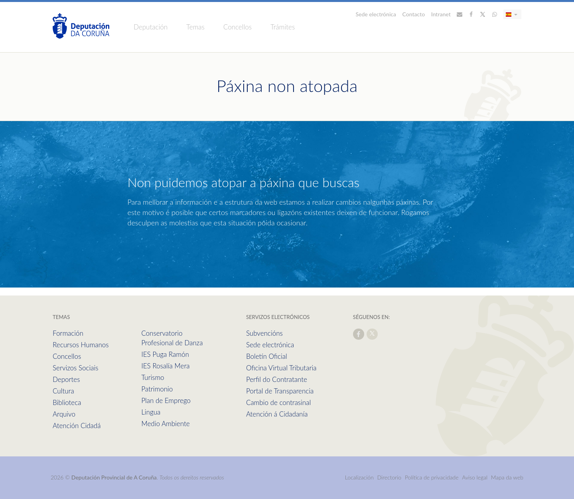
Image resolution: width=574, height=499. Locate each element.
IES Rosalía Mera (165, 366)
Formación (68, 333)
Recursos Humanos (80, 344)
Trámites (282, 27)
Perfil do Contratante (276, 379)
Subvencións (264, 333)
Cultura (63, 391)
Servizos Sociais (75, 368)
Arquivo (64, 414)
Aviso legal (474, 477)
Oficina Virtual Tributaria (281, 368)
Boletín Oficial (266, 356)
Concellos (237, 27)
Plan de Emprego (166, 400)
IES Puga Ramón (165, 354)
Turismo (152, 377)
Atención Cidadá (77, 425)
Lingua (150, 412)
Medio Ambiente (165, 423)
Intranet (441, 14)
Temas (195, 27)
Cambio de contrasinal (278, 402)
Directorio (389, 477)
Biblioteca (67, 402)
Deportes (66, 379)
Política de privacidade (432, 477)
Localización (359, 477)
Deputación (151, 27)
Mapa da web (507, 477)
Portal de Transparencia (280, 391)
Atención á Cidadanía (277, 414)
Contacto (413, 14)
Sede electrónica (376, 14)
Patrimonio (157, 389)
